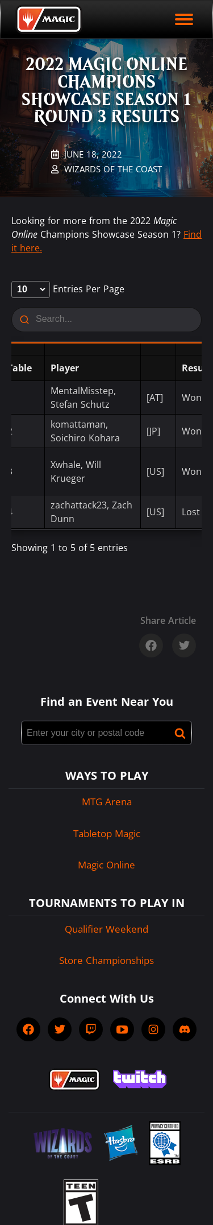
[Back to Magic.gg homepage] (49, 19)
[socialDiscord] (185, 1029)
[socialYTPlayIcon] (122, 1029)
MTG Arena (107, 801)
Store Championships (106, 960)
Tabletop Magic (106, 833)
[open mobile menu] (184, 19)
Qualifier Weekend (106, 929)
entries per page (67, 289)
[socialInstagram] (153, 1029)
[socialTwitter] (60, 1029)
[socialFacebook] (28, 1029)
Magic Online (106, 864)
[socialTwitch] (91, 1029)
